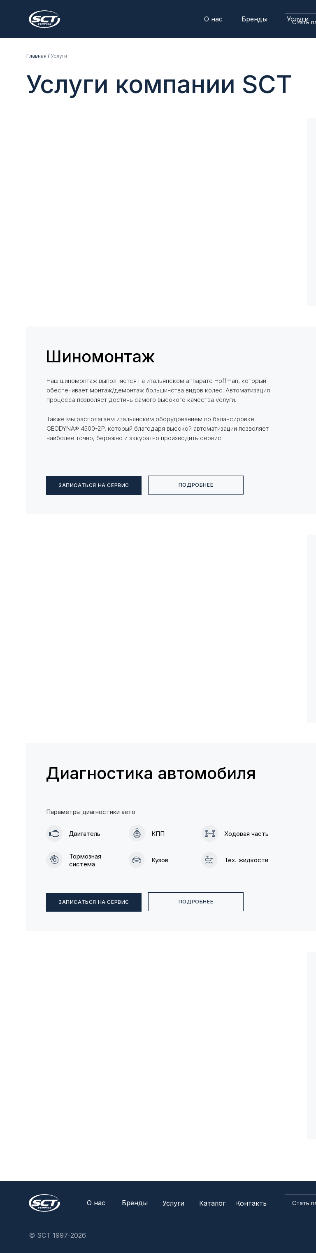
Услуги (59, 56)
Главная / (37, 56)
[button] (94, 902)
